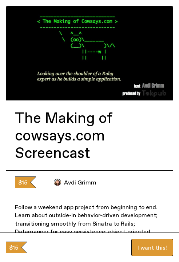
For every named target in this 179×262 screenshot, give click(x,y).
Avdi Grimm (75, 182)
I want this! (152, 247)
